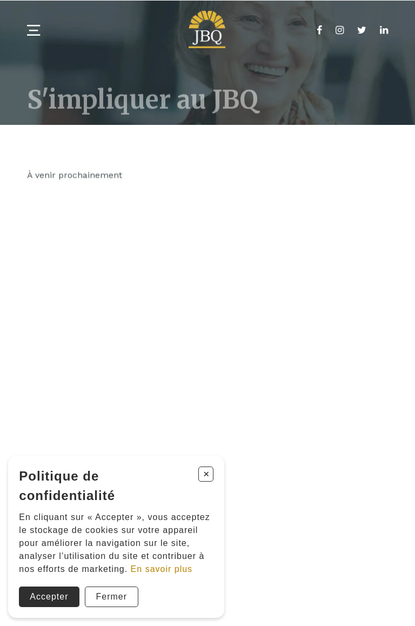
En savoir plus (162, 569)
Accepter (49, 596)
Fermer (112, 596)
